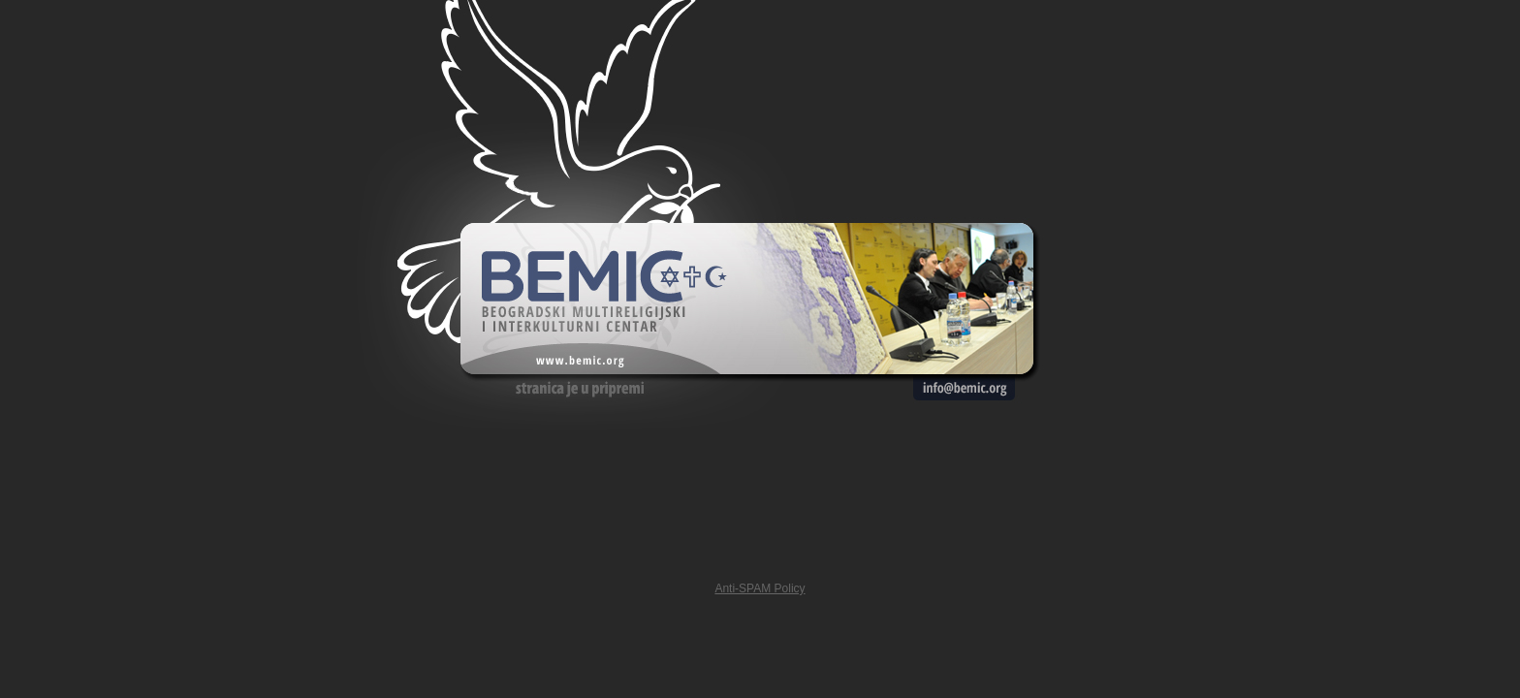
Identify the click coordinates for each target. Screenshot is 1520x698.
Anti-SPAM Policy (759, 588)
